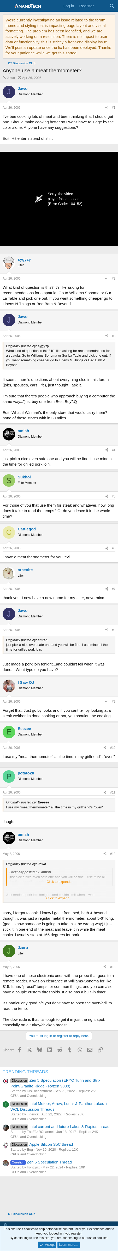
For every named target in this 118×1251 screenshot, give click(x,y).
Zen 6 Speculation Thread (41, 1162)
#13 (112, 967)
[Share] (106, 108)
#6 (113, 548)
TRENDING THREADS (25, 1071)
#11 (112, 792)
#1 (113, 107)
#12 (112, 854)
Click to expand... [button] (59, 882)
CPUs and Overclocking (28, 1096)
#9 (113, 701)
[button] (5, 1225)
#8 (113, 630)
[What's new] (101, 6)
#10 (112, 748)
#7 (113, 589)
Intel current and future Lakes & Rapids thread (59, 1126)
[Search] (112, 6)
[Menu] (7, 6)
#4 (113, 450)
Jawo (11, 78)
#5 (113, 496)
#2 (113, 278)
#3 (113, 336)
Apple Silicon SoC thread (41, 1144)
